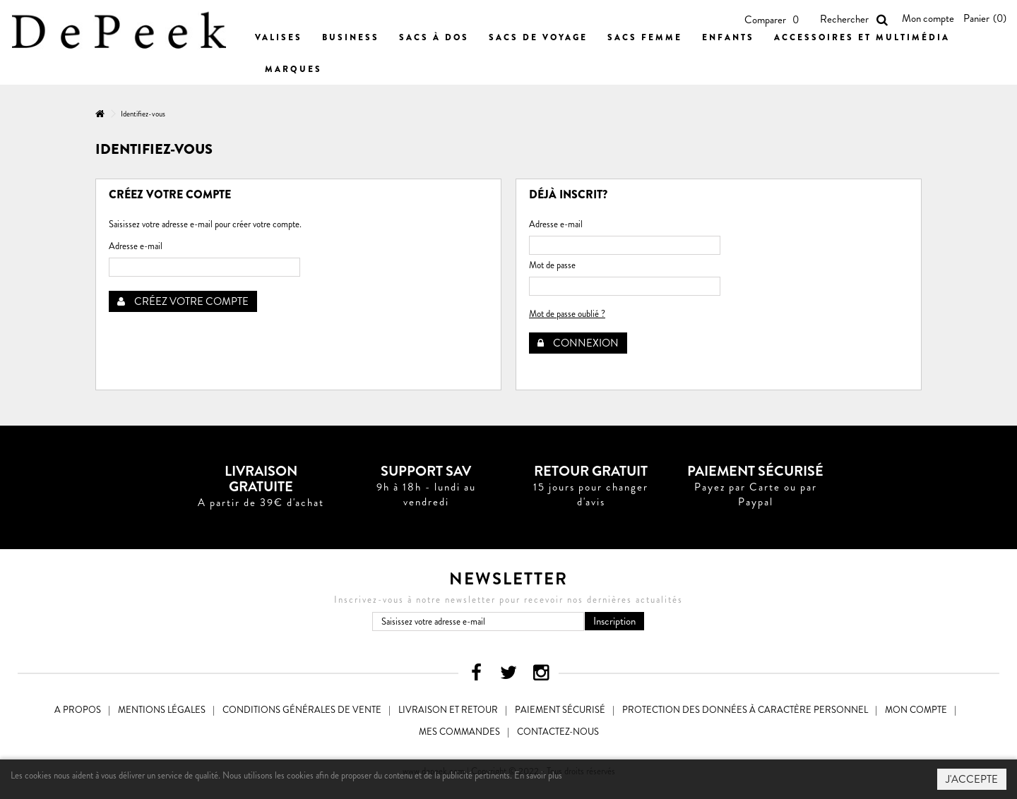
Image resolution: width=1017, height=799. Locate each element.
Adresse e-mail (135, 246)
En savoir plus (538, 775)
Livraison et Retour (448, 709)
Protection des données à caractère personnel (745, 709)
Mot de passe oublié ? (567, 313)
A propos (77, 709)
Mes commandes (459, 731)
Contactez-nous (558, 731)
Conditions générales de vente (301, 709)
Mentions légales (162, 709)
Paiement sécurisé (560, 709)
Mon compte (928, 18)
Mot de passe (552, 265)
